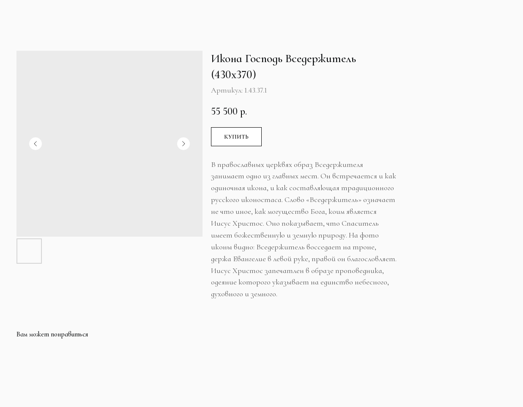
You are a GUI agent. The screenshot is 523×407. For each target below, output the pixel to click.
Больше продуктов (50, 14)
